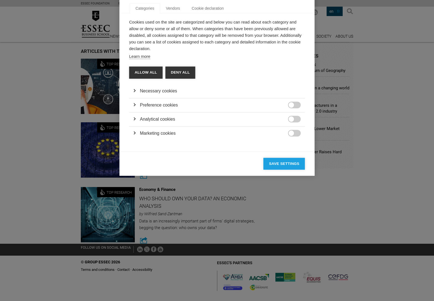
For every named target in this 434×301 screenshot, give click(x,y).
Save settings (284, 236)
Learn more (140, 128)
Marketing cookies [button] (158, 205)
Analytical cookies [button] (157, 191)
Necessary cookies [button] (158, 163)
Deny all (180, 144)
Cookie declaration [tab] (208, 80)
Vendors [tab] (173, 80)
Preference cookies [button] (159, 177)
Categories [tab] (145, 80)
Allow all (146, 144)
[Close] (299, 64)
